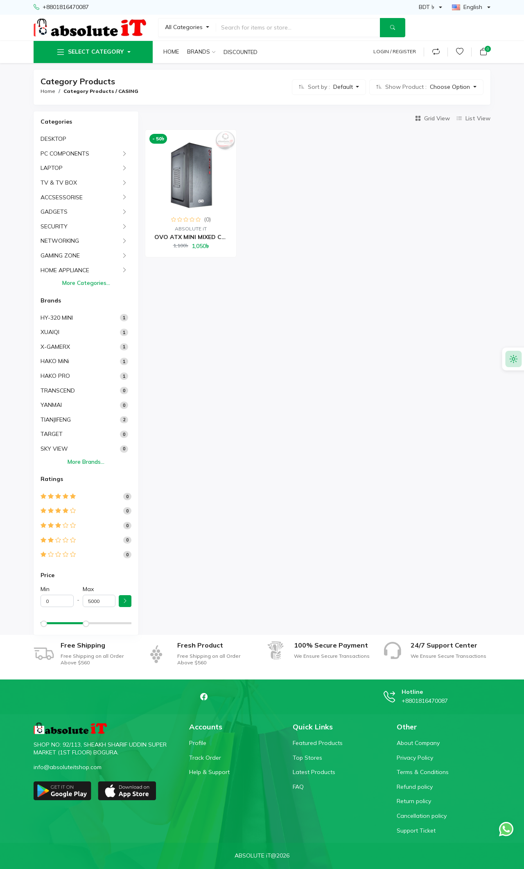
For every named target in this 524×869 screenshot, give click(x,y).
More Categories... (86, 283)
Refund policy (415, 786)
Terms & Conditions (423, 772)
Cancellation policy (422, 815)
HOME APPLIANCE (65, 270)
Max (88, 589)
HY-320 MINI (57, 317)
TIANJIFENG (56, 419)
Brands (198, 51)
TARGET (52, 434)
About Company (418, 743)
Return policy (414, 801)
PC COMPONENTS (65, 153)
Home (171, 51)
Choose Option (451, 86)
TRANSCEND (58, 390)
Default (344, 86)
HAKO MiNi (55, 361)
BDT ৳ (426, 7)
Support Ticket (416, 830)
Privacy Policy (415, 757)
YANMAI (51, 405)
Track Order (205, 757)
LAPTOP (52, 168)
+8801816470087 (61, 7)
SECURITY (54, 226)
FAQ (298, 786)
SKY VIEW (54, 448)
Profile (197, 743)
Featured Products (318, 743)
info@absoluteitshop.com (68, 767)
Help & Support (209, 772)
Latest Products (314, 772)
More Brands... (86, 461)
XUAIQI (50, 332)
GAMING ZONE (60, 255)
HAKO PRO (55, 375)
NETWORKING (60, 240)
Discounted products (241, 52)
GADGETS (54, 211)
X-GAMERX (55, 346)
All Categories (184, 27)
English (467, 7)
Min (45, 589)
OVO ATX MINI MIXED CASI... (195, 237)
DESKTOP (53, 138)
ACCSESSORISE (62, 197)
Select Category (90, 52)
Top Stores (307, 757)
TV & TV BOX (59, 182)
